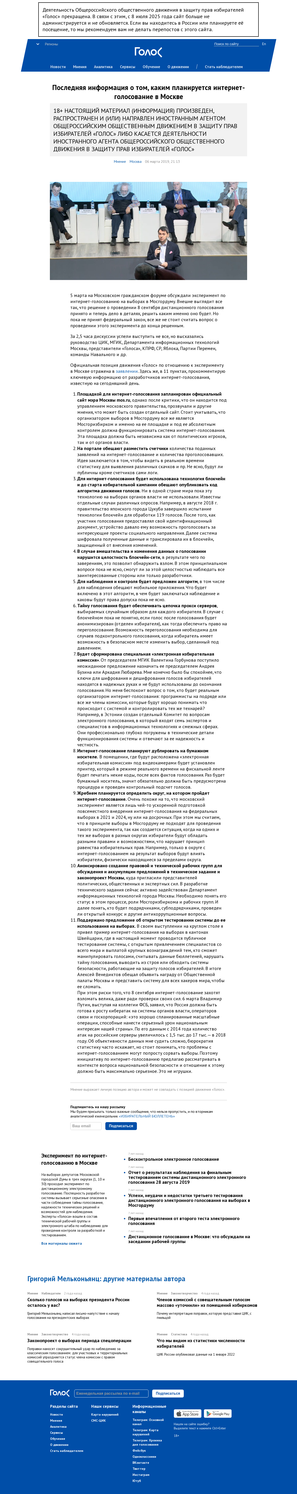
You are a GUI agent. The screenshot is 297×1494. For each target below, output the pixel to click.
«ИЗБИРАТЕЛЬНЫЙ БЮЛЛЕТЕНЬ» (147, 1116)
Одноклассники (144, 1456)
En (264, 43)
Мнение (120, 161)
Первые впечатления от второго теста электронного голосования (183, 1220)
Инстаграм (140, 1475)
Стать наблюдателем (224, 66)
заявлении (127, 371)
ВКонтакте (140, 1463)
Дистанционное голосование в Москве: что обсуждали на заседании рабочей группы (189, 1239)
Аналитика (103, 66)
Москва (135, 161)
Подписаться (121, 1126)
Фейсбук (139, 1450)
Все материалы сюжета (61, 1243)
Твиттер (138, 1469)
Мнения (80, 66)
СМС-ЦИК (98, 1420)
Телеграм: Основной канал (148, 1422)
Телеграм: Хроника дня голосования (147, 1442)
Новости (58, 66)
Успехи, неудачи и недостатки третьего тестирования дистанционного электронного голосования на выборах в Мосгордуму (189, 1200)
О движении (178, 66)
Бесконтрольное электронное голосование (173, 1159)
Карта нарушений (105, 1414)
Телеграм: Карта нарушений (145, 1432)
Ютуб (136, 1481)
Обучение (151, 66)
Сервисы (127, 66)
